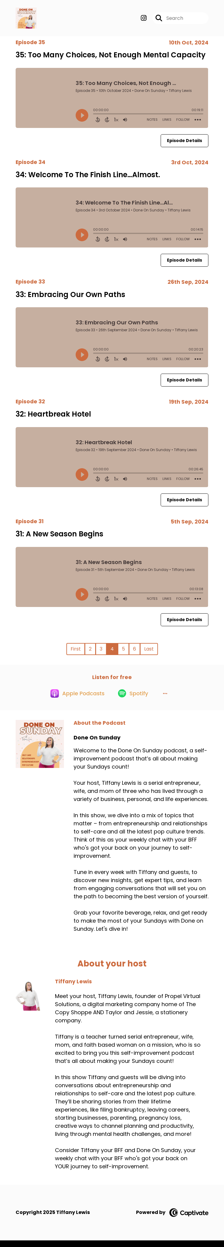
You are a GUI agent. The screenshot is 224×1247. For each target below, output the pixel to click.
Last (149, 651)
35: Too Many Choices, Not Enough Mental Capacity (111, 57)
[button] (167, 700)
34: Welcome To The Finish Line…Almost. (88, 177)
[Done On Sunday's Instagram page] (144, 19)
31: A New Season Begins (59, 537)
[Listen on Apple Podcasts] (75, 700)
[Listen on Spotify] (133, 699)
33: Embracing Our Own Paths (70, 297)
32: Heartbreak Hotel (53, 417)
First (76, 651)
